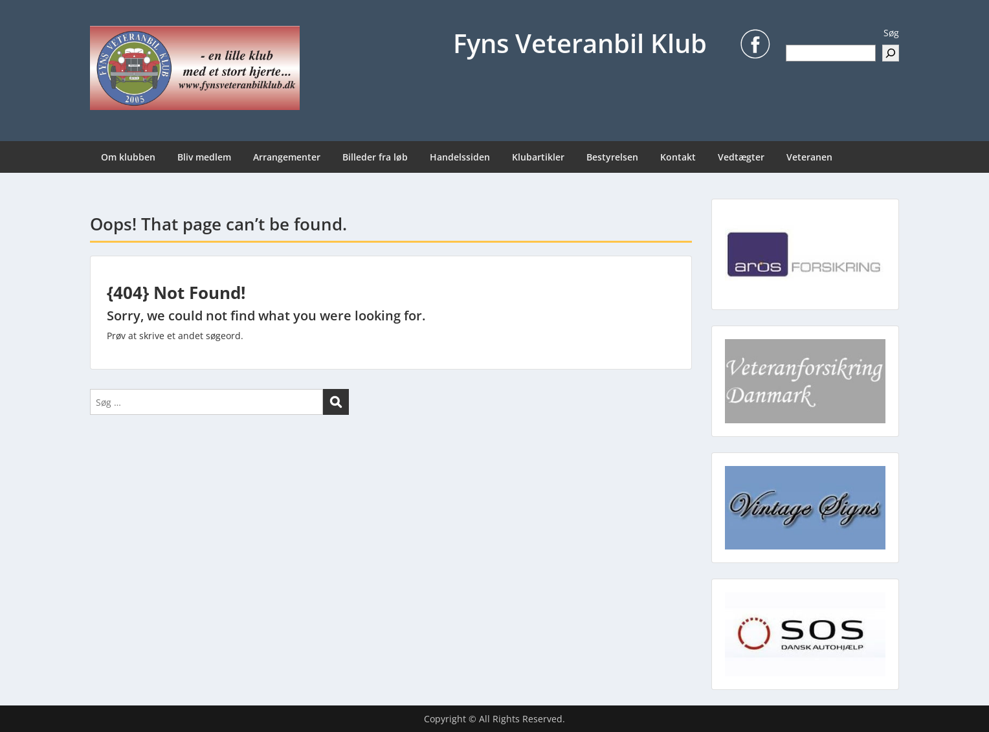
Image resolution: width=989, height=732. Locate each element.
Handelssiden (460, 157)
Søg (891, 33)
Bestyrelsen (612, 157)
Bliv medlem (204, 157)
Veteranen (809, 157)
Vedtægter (741, 157)
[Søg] (890, 53)
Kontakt (678, 157)
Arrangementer (286, 157)
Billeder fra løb (375, 157)
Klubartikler (538, 157)
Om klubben (128, 157)
